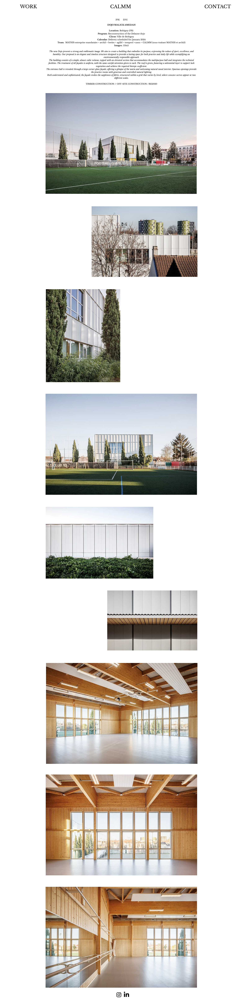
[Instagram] (119, 995)
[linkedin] (126, 995)
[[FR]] (117, 19)
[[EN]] (125, 19)
